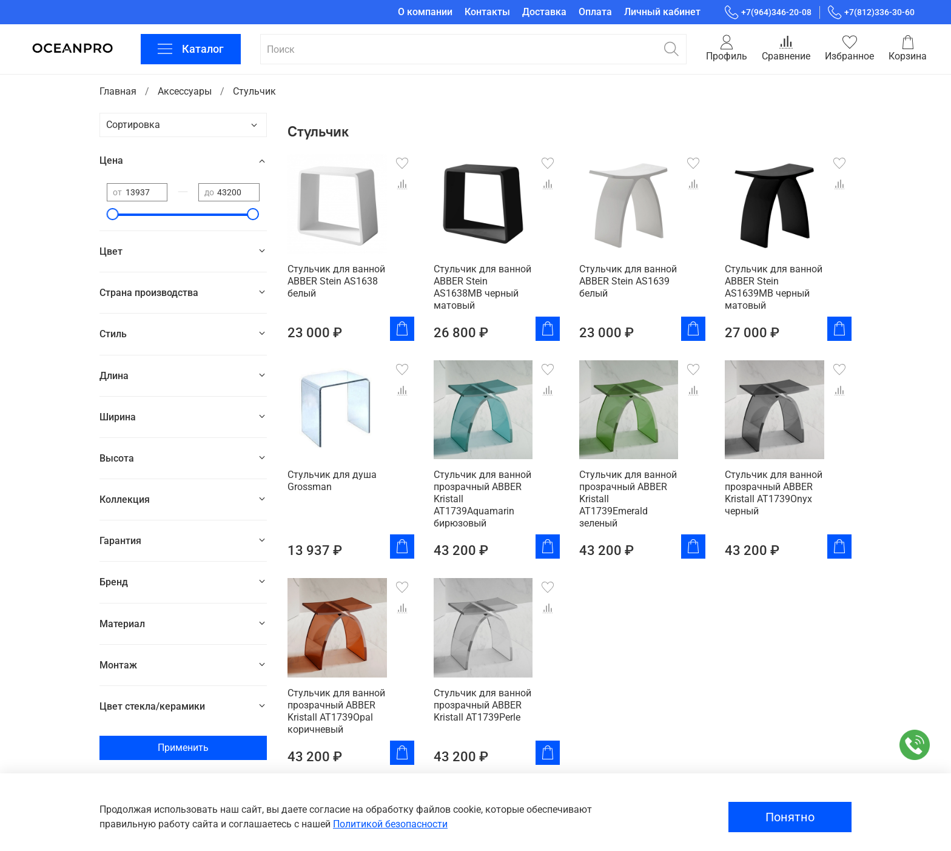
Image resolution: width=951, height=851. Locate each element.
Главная (117, 91)
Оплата (595, 12)
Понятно (790, 817)
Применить (183, 747)
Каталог (191, 49)
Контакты (487, 12)
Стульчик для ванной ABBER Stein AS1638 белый (336, 281)
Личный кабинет (662, 12)
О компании (425, 12)
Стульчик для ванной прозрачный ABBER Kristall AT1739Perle (482, 705)
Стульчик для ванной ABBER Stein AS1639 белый (628, 281)
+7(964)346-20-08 (768, 12)
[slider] (113, 214)
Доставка (544, 12)
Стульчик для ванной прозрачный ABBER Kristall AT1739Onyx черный (773, 493)
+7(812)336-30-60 (871, 12)
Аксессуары (185, 91)
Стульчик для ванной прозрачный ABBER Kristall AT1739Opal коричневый (336, 711)
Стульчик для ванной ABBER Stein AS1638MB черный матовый (482, 287)
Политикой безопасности (390, 824)
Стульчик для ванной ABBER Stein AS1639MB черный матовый (773, 287)
